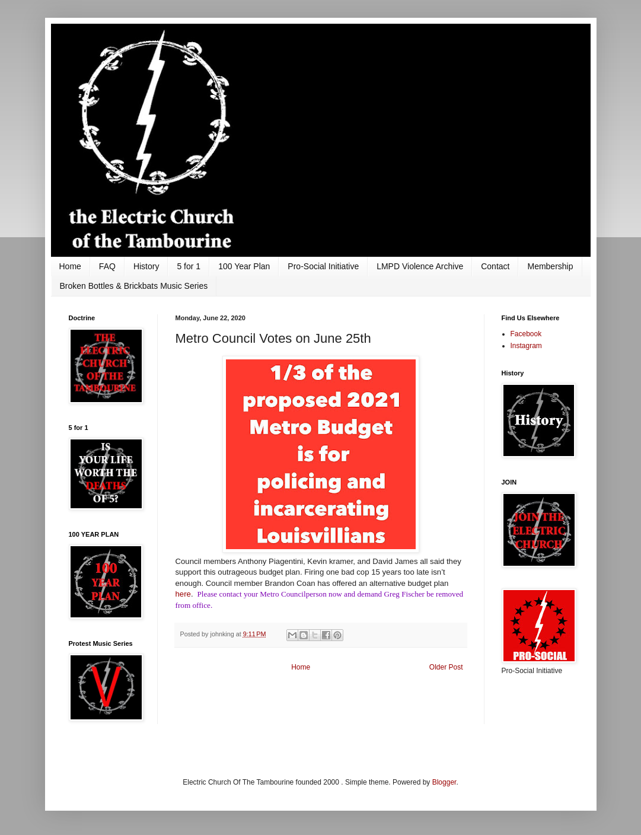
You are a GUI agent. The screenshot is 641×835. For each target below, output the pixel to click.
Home (70, 266)
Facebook (526, 334)
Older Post (446, 667)
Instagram (526, 346)
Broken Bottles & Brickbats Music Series (134, 286)
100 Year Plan (244, 266)
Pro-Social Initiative (323, 266)
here (183, 593)
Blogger (444, 782)
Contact (495, 266)
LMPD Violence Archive (420, 266)
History (146, 266)
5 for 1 (188, 266)
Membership (550, 266)
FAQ (107, 266)
